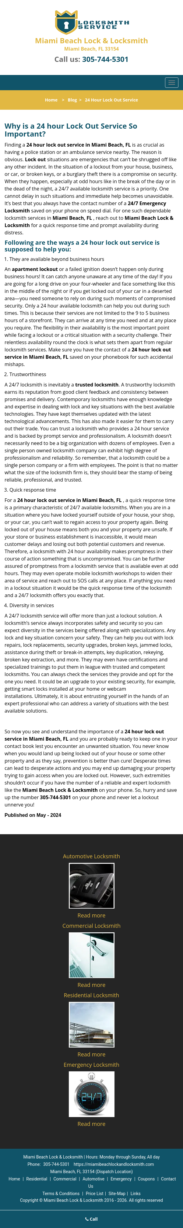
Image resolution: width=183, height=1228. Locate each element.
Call (91, 1219)
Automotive (93, 1178)
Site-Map (117, 1193)
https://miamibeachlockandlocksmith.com (114, 1164)
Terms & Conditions (60, 1193)
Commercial (64, 1178)
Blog (72, 100)
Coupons (146, 1178)
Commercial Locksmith (91, 925)
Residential (36, 1178)
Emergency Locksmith (91, 1064)
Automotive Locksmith (91, 856)
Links (136, 1193)
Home (51, 100)
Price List (95, 1193)
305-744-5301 (105, 59)
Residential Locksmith (91, 995)
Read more (92, 915)
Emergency (121, 1178)
